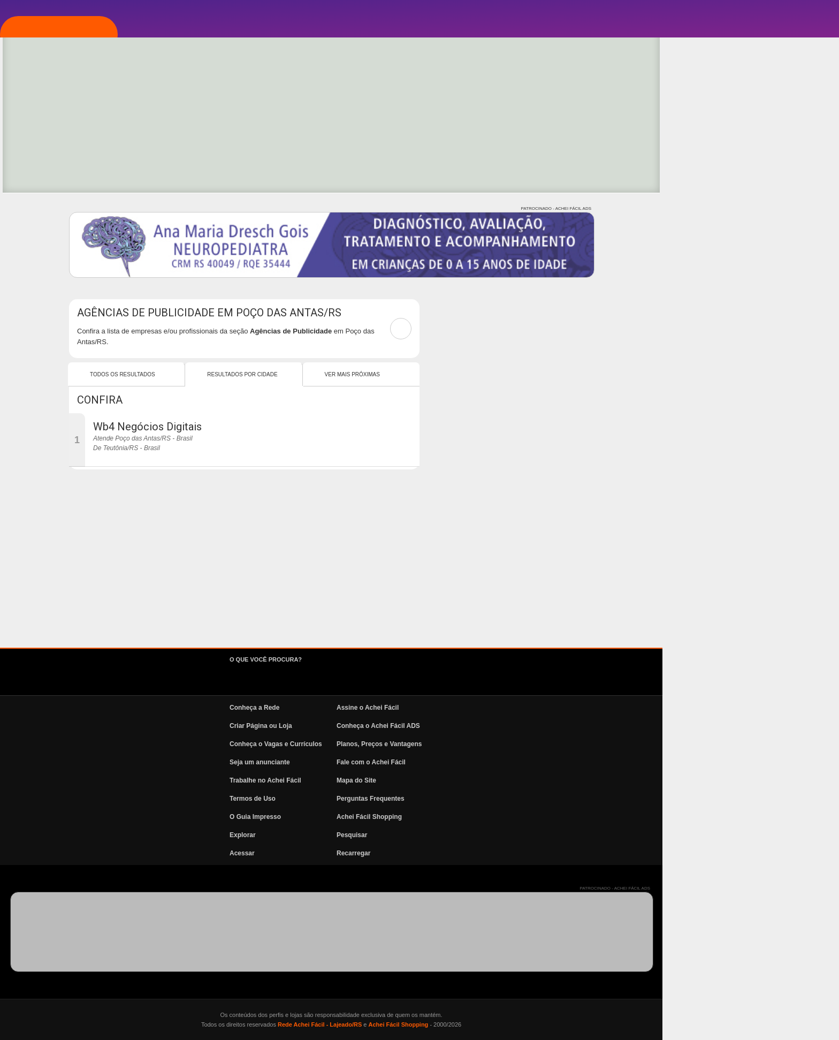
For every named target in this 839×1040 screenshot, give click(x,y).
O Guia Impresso (431, 817)
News (53, 274)
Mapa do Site (533, 780)
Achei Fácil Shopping (545, 817)
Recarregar (530, 853)
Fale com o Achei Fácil (547, 762)
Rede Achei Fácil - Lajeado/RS (496, 1024)
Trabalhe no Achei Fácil (442, 780)
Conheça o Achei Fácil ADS (555, 726)
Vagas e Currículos (83, 242)
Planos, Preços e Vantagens (555, 744)
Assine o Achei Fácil (544, 707)
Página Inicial (71, 114)
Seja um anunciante (436, 762)
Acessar (418, 853)
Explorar (62, 178)
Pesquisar (528, 835)
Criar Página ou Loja (437, 726)
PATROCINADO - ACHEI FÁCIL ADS (733, 208)
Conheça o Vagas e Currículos (452, 744)
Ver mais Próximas (528, 374)
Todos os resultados (299, 374)
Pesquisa (61, 210)
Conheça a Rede (431, 707)
